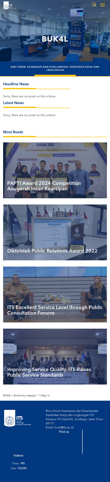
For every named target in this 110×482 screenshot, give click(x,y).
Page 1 (44, 395)
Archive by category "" (26, 395)
